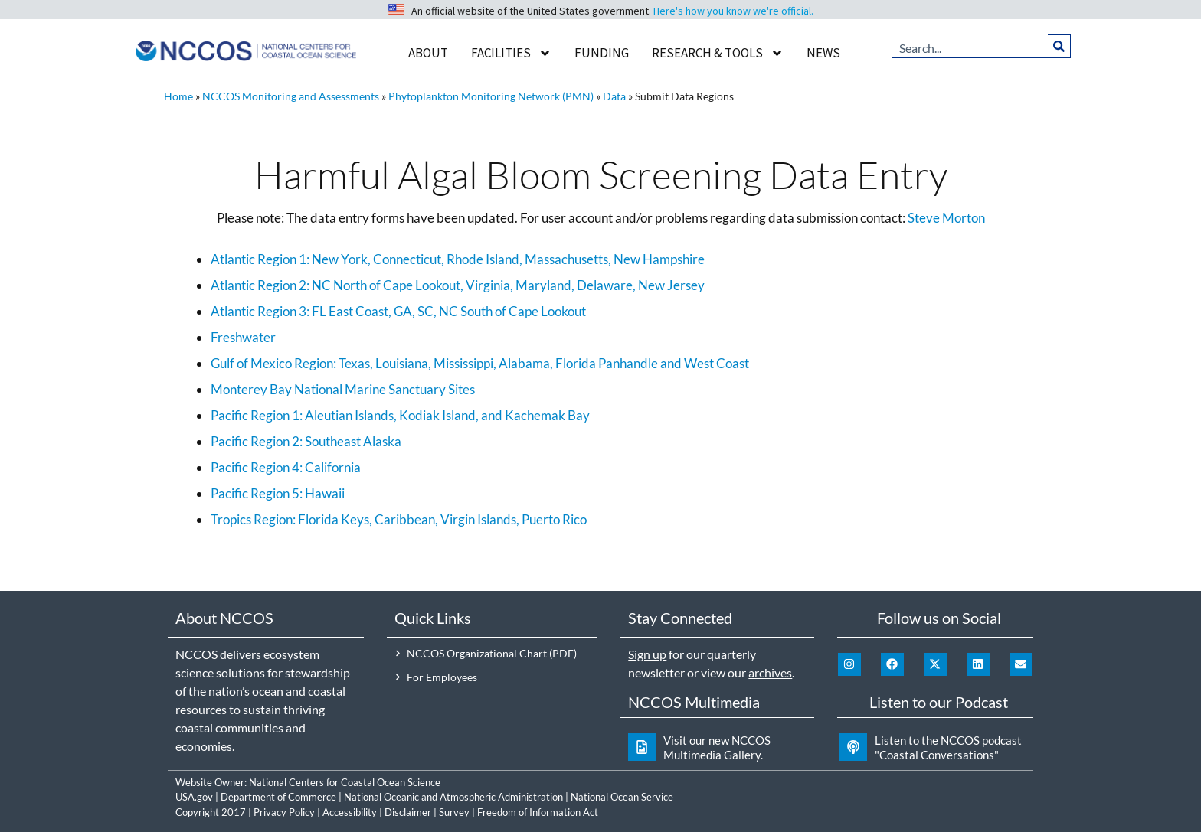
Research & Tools (718, 53)
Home (178, 96)
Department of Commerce (278, 797)
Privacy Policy (284, 812)
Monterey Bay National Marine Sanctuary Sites (343, 389)
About (428, 52)
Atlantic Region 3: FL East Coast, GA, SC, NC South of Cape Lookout (398, 311)
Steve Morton (946, 218)
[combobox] (970, 45)
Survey (454, 812)
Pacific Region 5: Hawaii (278, 493)
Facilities (511, 53)
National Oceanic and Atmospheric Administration (453, 797)
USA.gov (194, 797)
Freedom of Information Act (537, 812)
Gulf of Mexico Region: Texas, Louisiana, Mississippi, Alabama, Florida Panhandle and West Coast (480, 363)
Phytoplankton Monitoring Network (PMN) (491, 96)
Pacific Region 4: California (286, 467)
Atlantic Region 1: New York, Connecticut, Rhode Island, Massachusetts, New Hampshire (458, 259)
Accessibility (349, 812)
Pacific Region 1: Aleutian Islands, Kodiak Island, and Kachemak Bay (400, 415)
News (823, 52)
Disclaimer (408, 812)
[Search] (1059, 45)
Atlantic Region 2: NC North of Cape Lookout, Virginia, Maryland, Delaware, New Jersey (458, 285)
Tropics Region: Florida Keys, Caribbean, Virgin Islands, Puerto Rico (399, 519)
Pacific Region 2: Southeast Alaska (306, 441)
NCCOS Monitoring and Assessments (290, 96)
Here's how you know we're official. (733, 11)
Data (614, 96)
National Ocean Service (622, 797)
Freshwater (243, 337)
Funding (601, 52)
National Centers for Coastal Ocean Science (344, 782)
